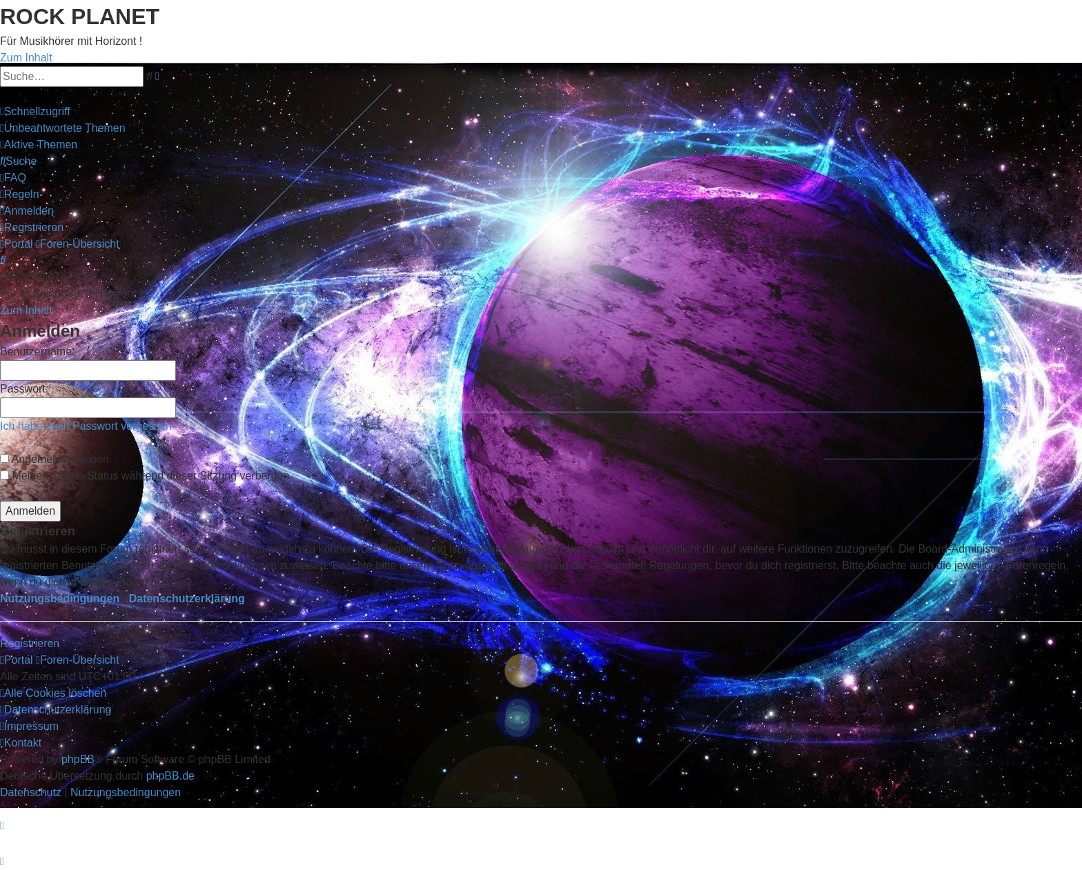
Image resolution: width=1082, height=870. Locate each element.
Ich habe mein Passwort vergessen (86, 426)
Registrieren (29, 643)
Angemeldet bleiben (54, 459)
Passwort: (24, 389)
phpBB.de (170, 776)
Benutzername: (37, 351)
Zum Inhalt (26, 57)
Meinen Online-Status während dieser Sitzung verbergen (144, 476)
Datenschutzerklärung (187, 598)
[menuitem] (63, 128)
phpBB (78, 759)
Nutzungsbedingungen (59, 598)
